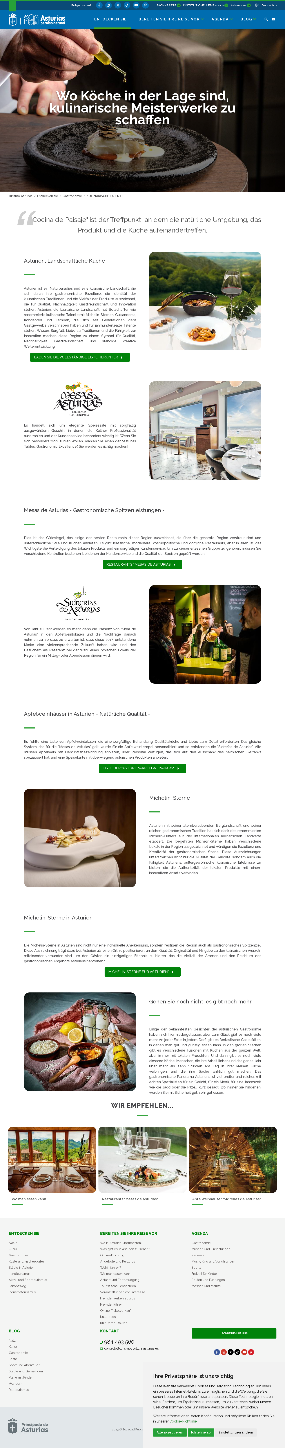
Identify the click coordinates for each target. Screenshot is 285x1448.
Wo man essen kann (115, 1273)
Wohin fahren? (110, 1267)
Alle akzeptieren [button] (170, 1432)
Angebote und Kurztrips (117, 1261)
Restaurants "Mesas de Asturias (140, 564)
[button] (269, 5)
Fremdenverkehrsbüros (117, 1298)
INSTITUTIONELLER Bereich (203, 5)
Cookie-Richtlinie (183, 1421)
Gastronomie (18, 1255)
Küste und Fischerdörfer (26, 1261)
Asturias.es (238, 5)
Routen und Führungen (208, 1280)
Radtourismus (19, 1390)
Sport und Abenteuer (24, 1365)
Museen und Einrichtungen (211, 1249)
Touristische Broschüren (118, 1286)
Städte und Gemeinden (26, 1371)
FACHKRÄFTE (166, 5)
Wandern (15, 1383)
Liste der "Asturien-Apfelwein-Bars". (141, 768)
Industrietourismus (22, 1292)
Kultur (13, 1249)
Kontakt (109, 1331)
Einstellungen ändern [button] (235, 1432)
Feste (13, 1359)
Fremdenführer (111, 1304)
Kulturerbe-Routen (113, 1323)
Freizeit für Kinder (204, 1273)
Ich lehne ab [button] (201, 1432)
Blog (14, 1331)
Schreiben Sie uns (234, 1333)
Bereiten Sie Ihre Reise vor (128, 1233)
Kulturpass (108, 1317)
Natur (13, 1243)
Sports (196, 1267)
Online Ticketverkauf (115, 1310)
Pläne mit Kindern (21, 1377)
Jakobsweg (17, 1286)
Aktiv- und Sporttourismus (28, 1280)
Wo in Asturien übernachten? (121, 1243)
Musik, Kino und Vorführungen (213, 1261)
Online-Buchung (112, 1255)
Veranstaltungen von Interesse (122, 1292)
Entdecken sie (24, 1233)
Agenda (200, 1233)
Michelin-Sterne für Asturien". (140, 972)
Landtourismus (20, 1273)
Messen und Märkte (206, 1286)
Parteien (198, 1255)
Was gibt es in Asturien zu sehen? (125, 1249)
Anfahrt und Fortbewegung (120, 1280)
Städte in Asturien (21, 1267)
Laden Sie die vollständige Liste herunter (78, 357)
